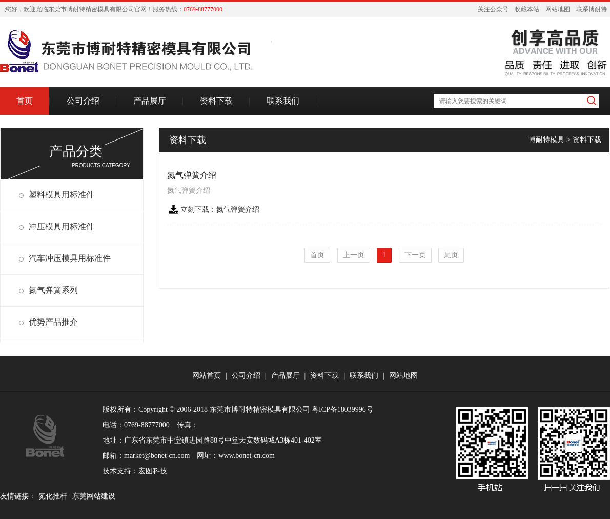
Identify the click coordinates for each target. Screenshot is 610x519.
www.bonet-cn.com (246, 456)
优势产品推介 (53, 321)
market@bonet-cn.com (157, 456)
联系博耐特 (591, 9)
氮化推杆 (52, 496)
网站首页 (206, 376)
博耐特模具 (546, 140)
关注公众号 (493, 9)
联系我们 (283, 100)
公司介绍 (83, 100)
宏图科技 (152, 471)
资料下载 (216, 100)
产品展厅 (149, 100)
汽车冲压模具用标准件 (70, 258)
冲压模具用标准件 (61, 226)
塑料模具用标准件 (61, 194)
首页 (24, 100)
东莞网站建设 (93, 496)
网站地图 (557, 9)
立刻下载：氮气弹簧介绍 (219, 209)
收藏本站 (527, 9)
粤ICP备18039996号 (342, 409)
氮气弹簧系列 (53, 290)
